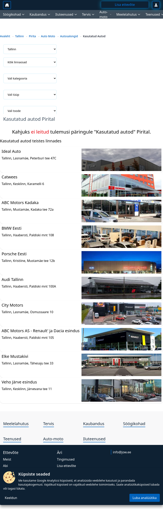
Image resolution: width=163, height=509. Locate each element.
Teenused (12, 439)
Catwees (9, 177)
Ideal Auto (11, 151)
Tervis (48, 423)
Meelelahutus (16, 423)
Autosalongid (69, 36)
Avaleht (5, 36)
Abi (5, 466)
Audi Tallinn (12, 279)
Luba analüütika (145, 498)
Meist (7, 459)
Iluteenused (94, 439)
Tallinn (19, 36)
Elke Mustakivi (15, 356)
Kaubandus (93, 423)
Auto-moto (53, 439)
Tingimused (66, 459)
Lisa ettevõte (66, 466)
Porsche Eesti (14, 254)
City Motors (12, 305)
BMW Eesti (11, 228)
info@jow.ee (122, 452)
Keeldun (11, 498)
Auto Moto (48, 36)
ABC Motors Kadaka (20, 202)
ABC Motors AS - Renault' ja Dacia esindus (41, 330)
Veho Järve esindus (19, 382)
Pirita (32, 36)
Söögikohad (134, 423)
